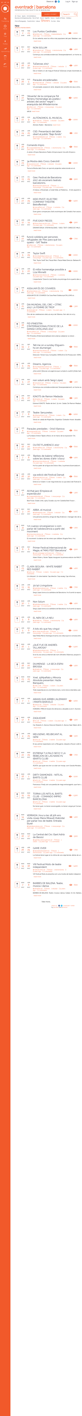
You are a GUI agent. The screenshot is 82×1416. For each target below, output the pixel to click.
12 (23, 222)
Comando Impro (35, 145)
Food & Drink (31, 21)
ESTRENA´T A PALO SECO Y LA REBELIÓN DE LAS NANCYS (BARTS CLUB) (49, 756)
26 (22, 65)
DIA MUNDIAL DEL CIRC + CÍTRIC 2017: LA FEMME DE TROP (44, 306)
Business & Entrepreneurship (23, 18)
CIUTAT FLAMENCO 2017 (46, 445)
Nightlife (47, 18)
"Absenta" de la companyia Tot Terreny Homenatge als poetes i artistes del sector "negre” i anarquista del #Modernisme (44, 100)
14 (29, 222)
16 (23, 646)
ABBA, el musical (42, 509)
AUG (28, 79)
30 (28, 65)
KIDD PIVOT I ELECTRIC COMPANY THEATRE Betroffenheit (45, 202)
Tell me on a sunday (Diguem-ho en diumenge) (49, 346)
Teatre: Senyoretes (42, 412)
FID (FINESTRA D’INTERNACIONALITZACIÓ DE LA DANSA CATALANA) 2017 (45, 326)
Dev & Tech (35, 18)
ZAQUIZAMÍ (39, 718)
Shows (45, 20)
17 (23, 719)
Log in (67, 2)
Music (19, 16)
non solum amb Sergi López (48, 380)
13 (23, 179)
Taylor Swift (39, 253)
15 (29, 587)
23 (28, 33)
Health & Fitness (60, 18)
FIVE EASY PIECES (42, 220)
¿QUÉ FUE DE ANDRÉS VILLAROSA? (45, 646)
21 (23, 306)
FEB (22, 31)
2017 (22, 51)
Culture (38, 21)
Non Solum (39, 601)
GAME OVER (39, 848)
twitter (73, 905)
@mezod (64, 907)
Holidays (68, 18)
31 (23, 527)
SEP (28, 344)
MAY (22, 47)
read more (37, 41)
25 (28, 133)
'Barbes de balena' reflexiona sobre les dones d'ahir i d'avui (48, 457)
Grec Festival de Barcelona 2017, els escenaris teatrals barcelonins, (47, 180)
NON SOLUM (40, 47)
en (2, 2)
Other (58, 21)
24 (23, 133)
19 (23, 346)
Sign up (75, 2)
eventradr (67, 905)
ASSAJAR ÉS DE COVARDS (41, 288)
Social (42, 18)
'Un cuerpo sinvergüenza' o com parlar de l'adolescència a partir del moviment (45, 529)
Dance (53, 18)
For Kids (53, 21)
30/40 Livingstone (42, 585)
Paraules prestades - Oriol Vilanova (45, 428)
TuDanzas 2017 (41, 63)
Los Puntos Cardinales (45, 31)
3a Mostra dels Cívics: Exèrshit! (43, 161)
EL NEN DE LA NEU (43, 617)
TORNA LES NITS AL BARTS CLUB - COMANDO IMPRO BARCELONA (47, 796)
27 (28, 49)
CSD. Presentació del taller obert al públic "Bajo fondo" (47, 133)
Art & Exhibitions (31, 16)
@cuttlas (56, 907)
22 (23, 754)
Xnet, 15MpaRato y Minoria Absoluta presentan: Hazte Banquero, (47, 680)
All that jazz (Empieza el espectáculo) (39, 492)
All (15, 16)
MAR (22, 455)
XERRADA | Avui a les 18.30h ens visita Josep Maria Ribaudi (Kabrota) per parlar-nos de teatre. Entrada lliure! (46, 819)
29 (28, 179)
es (8, 2)
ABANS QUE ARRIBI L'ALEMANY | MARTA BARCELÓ (50, 700)
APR (22, 63)
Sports (24, 16)
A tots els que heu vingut (46, 628)
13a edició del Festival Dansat (48, 474)
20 (28, 271)
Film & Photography (20, 21)
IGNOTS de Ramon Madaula (48, 396)
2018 (22, 35)
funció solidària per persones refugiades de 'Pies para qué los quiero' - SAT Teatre (44, 240)
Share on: (50, 2)
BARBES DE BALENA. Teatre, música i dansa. (48, 884)
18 (23, 325)
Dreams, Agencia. (42, 364)
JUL (28, 177)
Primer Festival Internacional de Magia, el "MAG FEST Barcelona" (50, 549)
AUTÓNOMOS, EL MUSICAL (47, 118)
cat (5, 2)
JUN (22, 79)
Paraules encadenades (45, 80)
